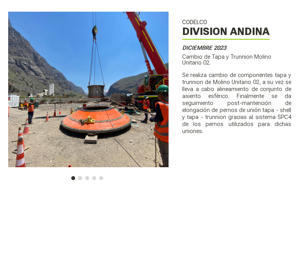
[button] (73, 178)
